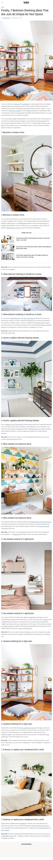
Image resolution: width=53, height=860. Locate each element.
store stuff (20, 113)
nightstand (25, 104)
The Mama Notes (21, 223)
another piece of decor (42, 323)
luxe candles (5, 830)
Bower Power (34, 429)
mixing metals (16, 534)
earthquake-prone (7, 836)
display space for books (13, 228)
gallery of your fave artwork (14, 424)
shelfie (12, 269)
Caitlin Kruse (11, 223)
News (2, 7)
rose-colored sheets (25, 628)
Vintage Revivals (34, 522)
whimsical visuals (43, 526)
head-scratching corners (28, 728)
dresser (16, 104)
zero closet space (29, 318)
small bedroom (15, 318)
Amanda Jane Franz (43, 826)
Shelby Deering (6, 18)
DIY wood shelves (45, 522)
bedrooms (30, 110)
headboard (23, 823)
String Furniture (8, 626)
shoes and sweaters (15, 110)
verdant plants (43, 828)
